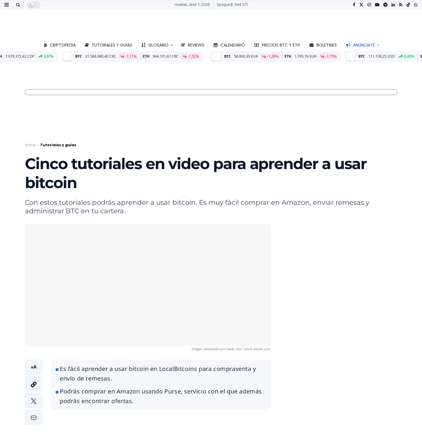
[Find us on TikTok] (408, 5)
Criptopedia (60, 45)
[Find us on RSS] (400, 4)
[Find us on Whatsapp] (416, 4)
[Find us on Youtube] (377, 4)
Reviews (192, 45)
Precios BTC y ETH (277, 45)
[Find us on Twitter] (361, 4)
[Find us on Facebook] (354, 4)
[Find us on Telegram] (385, 4)
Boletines (323, 45)
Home (30, 144)
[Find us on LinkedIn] (393, 4)
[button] (33, 392)
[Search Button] (18, 4)
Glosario (155, 45)
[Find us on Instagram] (369, 4)
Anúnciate (360, 45)
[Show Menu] (6, 4)
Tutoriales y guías (108, 45)
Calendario (229, 45)
